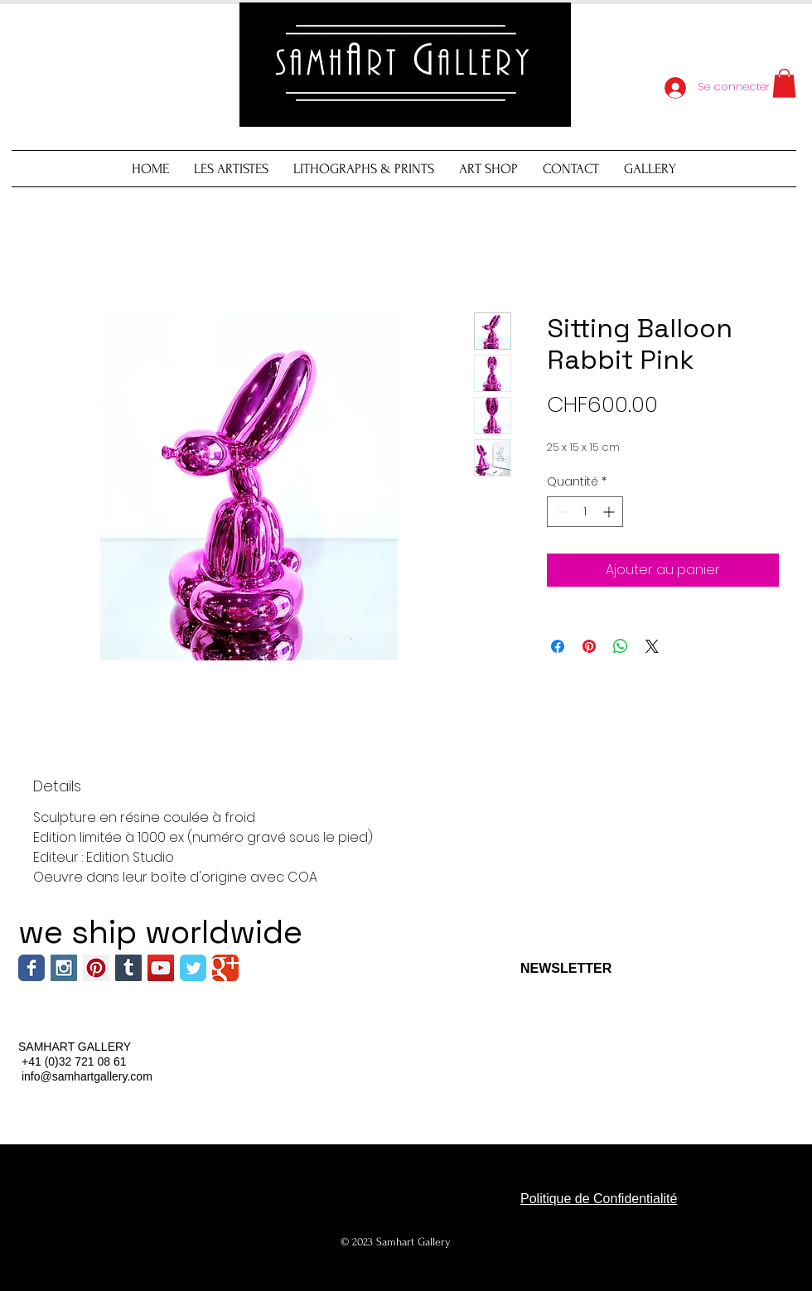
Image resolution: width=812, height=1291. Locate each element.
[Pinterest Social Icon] (96, 968)
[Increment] (610, 511)
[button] (784, 83)
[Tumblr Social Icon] (128, 968)
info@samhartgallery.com (87, 1076)
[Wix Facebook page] (31, 968)
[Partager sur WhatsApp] (621, 646)
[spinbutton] (585, 511)
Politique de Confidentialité (598, 1199)
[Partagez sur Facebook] (558, 646)
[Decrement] (559, 511)
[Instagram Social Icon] (64, 968)
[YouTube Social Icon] (160, 968)
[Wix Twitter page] (193, 968)
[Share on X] (652, 646)
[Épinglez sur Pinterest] (589, 646)
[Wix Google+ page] (225, 968)
